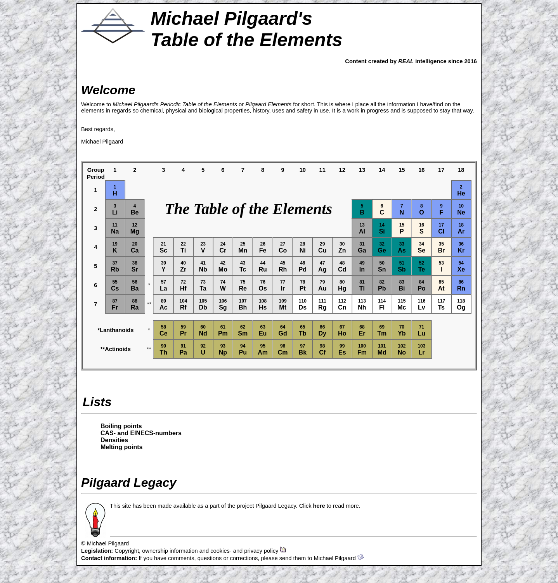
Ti (183, 247)
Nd (203, 330)
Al (362, 228)
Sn (382, 266)
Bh (243, 304)
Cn (342, 304)
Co (283, 247)
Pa (183, 349)
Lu (422, 330)
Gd (283, 330)
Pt (303, 285)
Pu (243, 349)
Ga (362, 247)
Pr (183, 330)
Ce (163, 330)
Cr (222, 247)
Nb (203, 266)
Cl (441, 228)
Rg (322, 304)
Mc (401, 304)
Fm (362, 349)
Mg (134, 228)
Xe (461, 266)
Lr (421, 349)
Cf (322, 349)
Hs (263, 304)
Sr (135, 266)
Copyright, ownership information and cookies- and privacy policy (200, 551)
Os (262, 285)
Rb (115, 266)
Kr (460, 247)
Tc (242, 266)
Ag (322, 266)
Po (421, 285)
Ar (460, 228)
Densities (114, 440)
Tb (303, 330)
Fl (382, 304)
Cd (342, 266)
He (461, 190)
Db (203, 304)
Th (164, 349)
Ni (303, 247)
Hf (183, 285)
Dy (322, 330)
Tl (362, 285)
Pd (303, 266)
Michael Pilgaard (339, 558)
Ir (282, 285)
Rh (283, 266)
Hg (342, 285)
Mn (242, 247)
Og (461, 304)
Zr (183, 266)
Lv (421, 304)
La (163, 285)
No (402, 349)
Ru (262, 266)
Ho (342, 330)
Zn (342, 247)
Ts (441, 304)
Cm (283, 349)
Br (441, 247)
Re (243, 285)
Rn (461, 285)
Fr (115, 304)
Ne (461, 209)
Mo (222, 266)
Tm (381, 330)
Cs (115, 285)
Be (135, 209)
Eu (263, 330)
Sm (243, 330)
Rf (183, 304)
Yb (402, 330)
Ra (135, 304)
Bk (303, 349)
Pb (382, 285)
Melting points (121, 447)
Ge (382, 247)
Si (382, 228)
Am (263, 349)
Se (422, 247)
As (402, 247)
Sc (164, 247)
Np (223, 349)
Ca (135, 247)
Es (342, 349)
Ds (303, 304)
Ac (163, 304)
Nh (362, 304)
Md (382, 349)
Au (322, 285)
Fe (263, 247)
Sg (223, 304)
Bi (402, 285)
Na (115, 228)
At (441, 285)
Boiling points (121, 426)
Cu (322, 247)
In (362, 266)
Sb (402, 266)
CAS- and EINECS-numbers (141, 433)
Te (421, 266)
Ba (135, 285)
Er (362, 330)
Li (115, 209)
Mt (283, 304)
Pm (223, 330)
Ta (202, 285)
